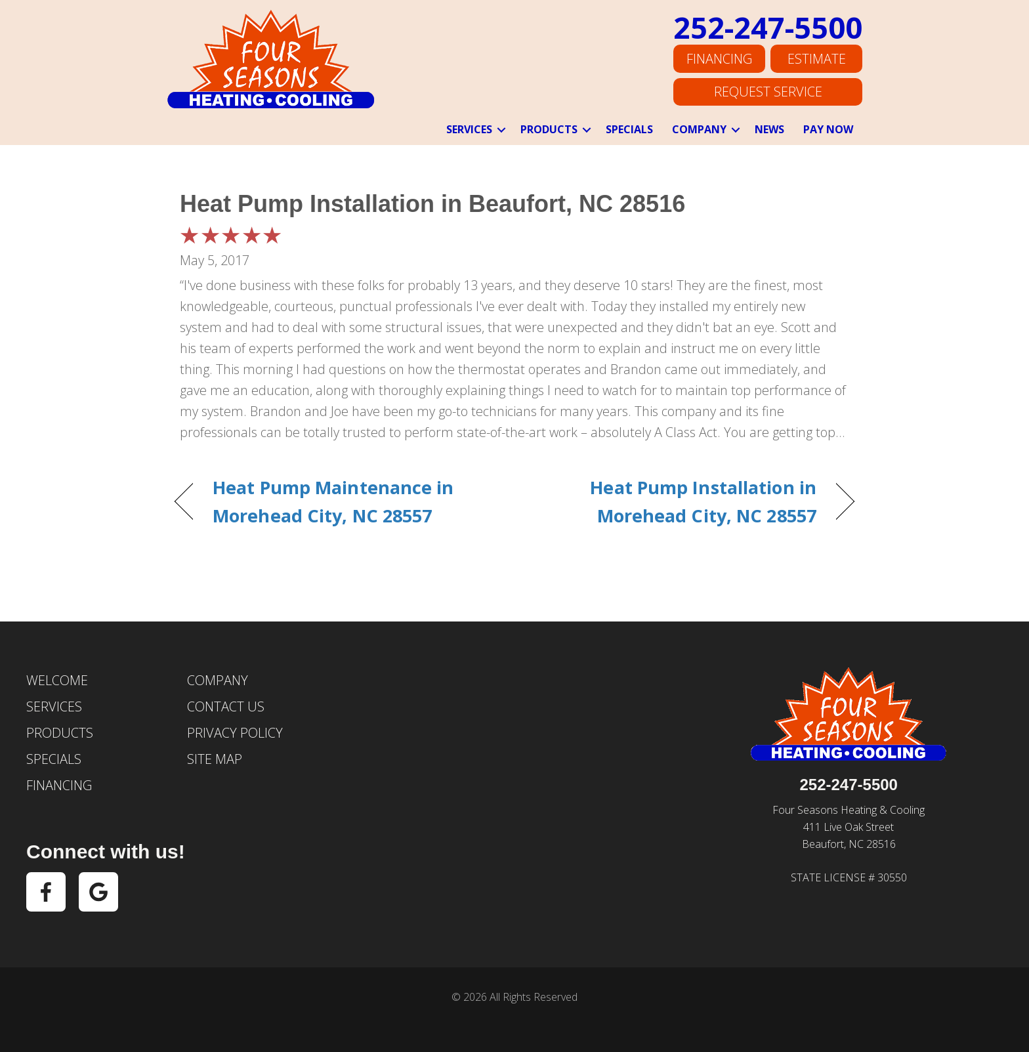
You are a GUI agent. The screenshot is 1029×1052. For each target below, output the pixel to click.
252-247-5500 (767, 32)
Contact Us (225, 706)
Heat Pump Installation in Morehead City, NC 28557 (675, 501)
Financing (719, 62)
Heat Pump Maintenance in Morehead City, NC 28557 (333, 501)
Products (549, 129)
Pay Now (828, 129)
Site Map (214, 759)
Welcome (57, 680)
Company (699, 129)
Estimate (817, 62)
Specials (629, 129)
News (769, 129)
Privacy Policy (235, 733)
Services (469, 129)
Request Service (768, 90)
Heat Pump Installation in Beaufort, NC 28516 (432, 203)
